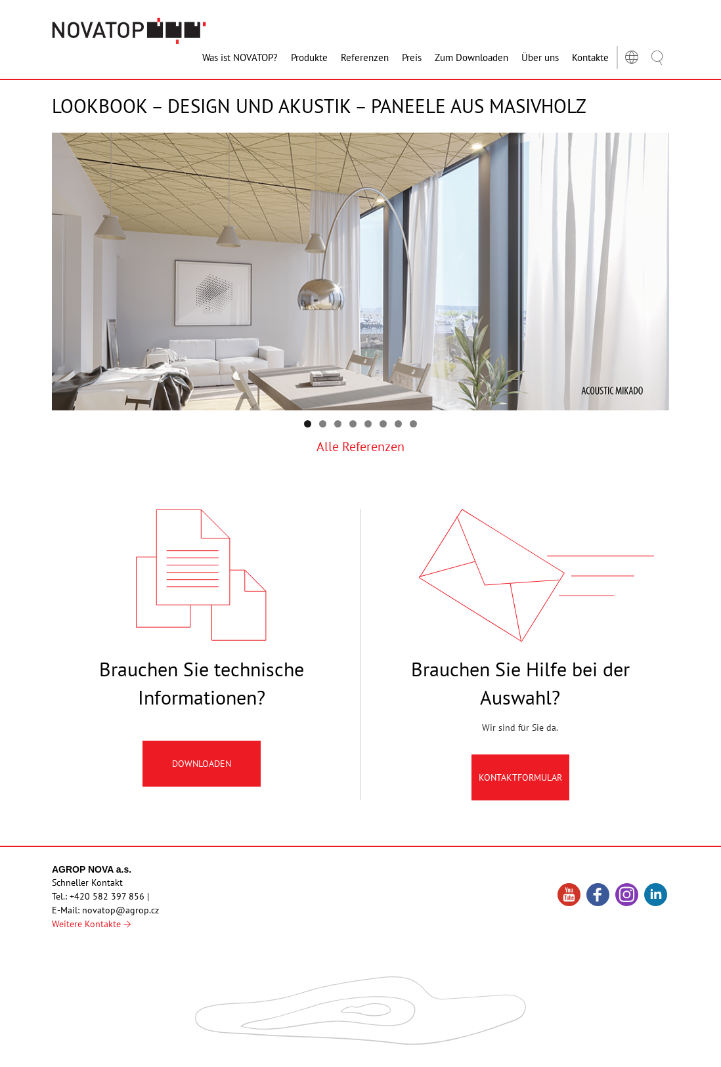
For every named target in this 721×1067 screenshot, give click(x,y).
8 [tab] (413, 423)
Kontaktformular (520, 784)
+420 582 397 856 (107, 896)
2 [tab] (322, 423)
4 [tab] (353, 423)
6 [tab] (383, 423)
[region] (360, 272)
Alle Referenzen (360, 446)
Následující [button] (68, 268)
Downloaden (201, 770)
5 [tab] (368, 423)
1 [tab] (307, 423)
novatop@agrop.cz (120, 910)
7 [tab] (398, 423)
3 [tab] (337, 423)
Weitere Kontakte (91, 924)
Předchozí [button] (653, 268)
